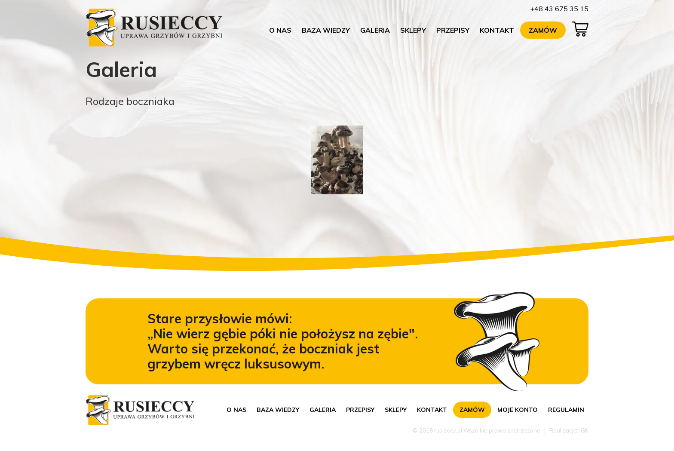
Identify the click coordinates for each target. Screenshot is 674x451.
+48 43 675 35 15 (559, 8)
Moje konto (517, 410)
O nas (280, 30)
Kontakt (497, 30)
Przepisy (452, 30)
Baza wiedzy (326, 30)
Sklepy (413, 30)
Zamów (543, 30)
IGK (583, 430)
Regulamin (566, 410)
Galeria (375, 30)
